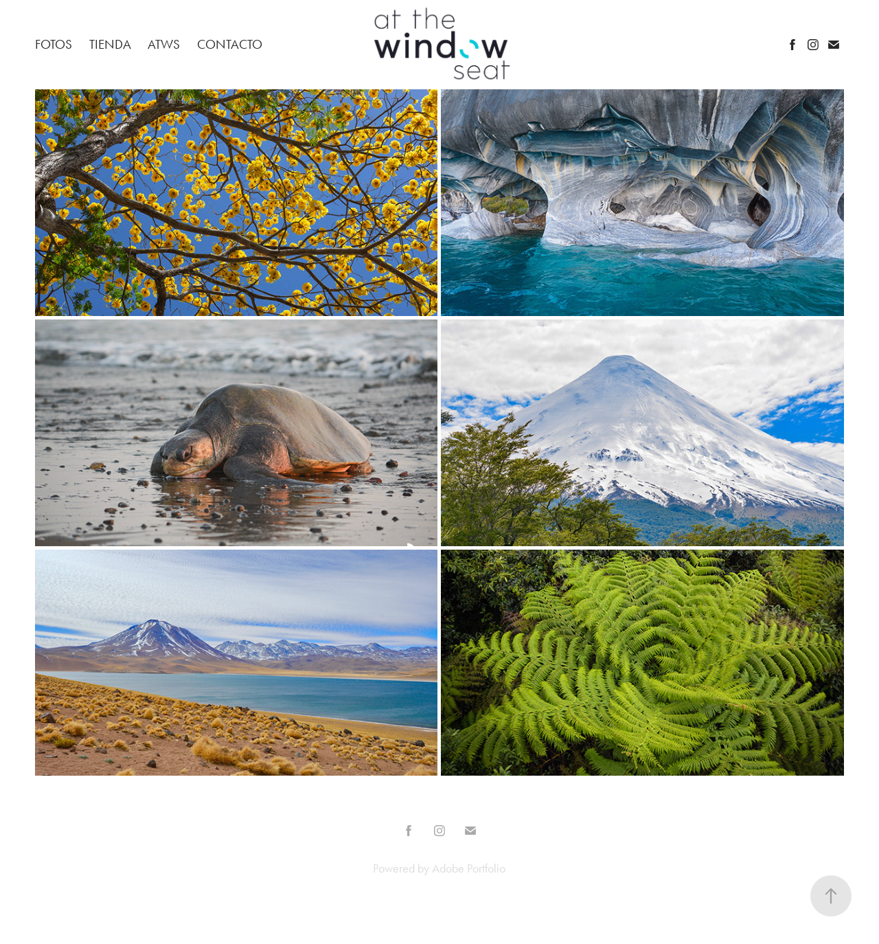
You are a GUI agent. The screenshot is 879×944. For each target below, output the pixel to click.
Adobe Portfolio (468, 868)
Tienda (110, 44)
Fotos (53, 44)
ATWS (164, 44)
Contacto (229, 44)
